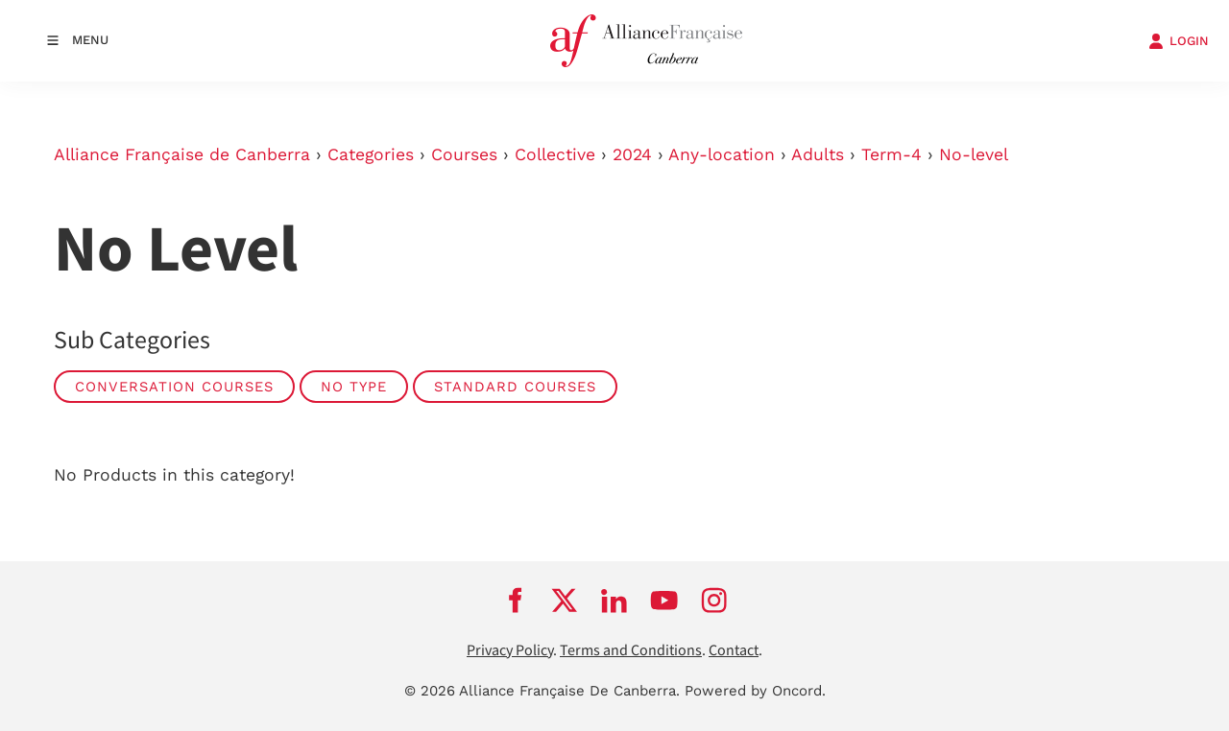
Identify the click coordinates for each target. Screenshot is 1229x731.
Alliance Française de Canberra (182, 154)
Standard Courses (515, 386)
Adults (817, 154)
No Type (354, 386)
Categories (370, 154)
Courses (464, 154)
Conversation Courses (174, 386)
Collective (555, 154)
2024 (632, 154)
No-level (973, 154)
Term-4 (891, 154)
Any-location (721, 154)
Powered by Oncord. (755, 690)
